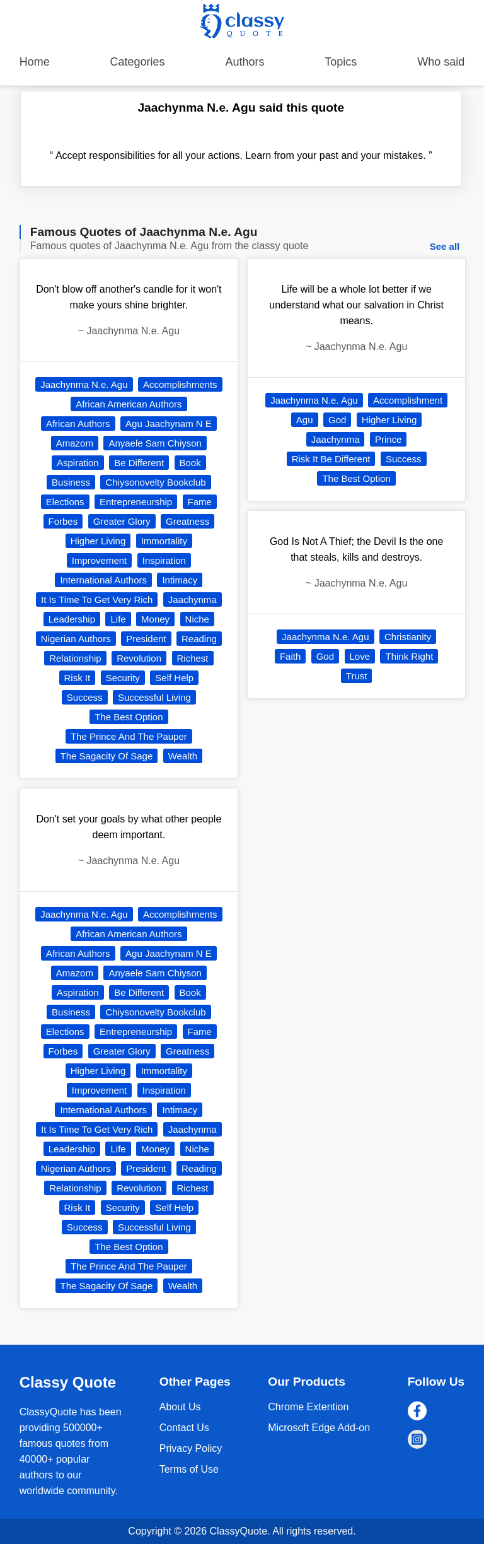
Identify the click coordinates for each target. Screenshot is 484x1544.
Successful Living (154, 697)
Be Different (139, 462)
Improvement (99, 560)
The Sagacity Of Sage (106, 756)
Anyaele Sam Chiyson (155, 443)
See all (445, 246)
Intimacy (179, 580)
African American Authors (129, 404)
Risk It (77, 677)
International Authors (103, 580)
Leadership (72, 619)
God (337, 419)
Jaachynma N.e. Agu (83, 384)
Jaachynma (192, 599)
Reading (199, 638)
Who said (440, 62)
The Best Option (129, 716)
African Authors (78, 423)
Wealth (182, 756)
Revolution (139, 658)
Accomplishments (180, 384)
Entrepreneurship (136, 501)
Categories (137, 62)
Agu (304, 419)
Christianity (407, 636)
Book (190, 462)
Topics (341, 62)
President (146, 638)
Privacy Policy (190, 1448)
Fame (200, 501)
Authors (244, 62)
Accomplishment (407, 400)
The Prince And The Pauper (129, 736)
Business (71, 482)
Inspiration (164, 560)
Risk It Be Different (331, 458)
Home (35, 62)
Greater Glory (122, 521)
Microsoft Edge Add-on (319, 1427)
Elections (65, 501)
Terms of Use (189, 1469)
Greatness (187, 521)
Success (85, 697)
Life (117, 619)
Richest (193, 658)
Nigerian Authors (76, 638)
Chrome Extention (308, 1406)
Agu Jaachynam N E (168, 423)
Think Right (409, 656)
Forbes (63, 521)
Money (155, 619)
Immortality (164, 540)
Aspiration (78, 462)
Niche (197, 619)
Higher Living (98, 540)
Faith (290, 656)
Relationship (75, 658)
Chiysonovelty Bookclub (155, 482)
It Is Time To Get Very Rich (97, 599)
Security (123, 677)
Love (360, 656)
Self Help (174, 677)
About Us (180, 1406)
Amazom (74, 443)
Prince (388, 439)
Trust (356, 675)
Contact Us (184, 1427)
